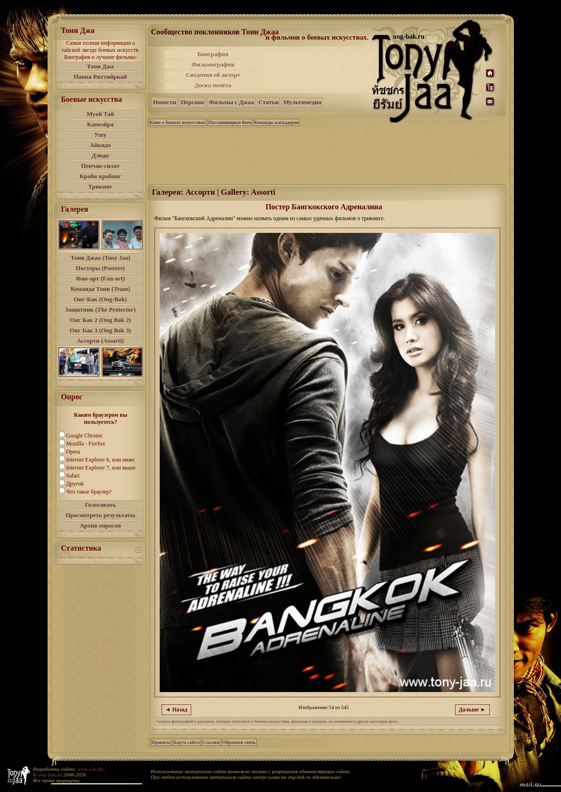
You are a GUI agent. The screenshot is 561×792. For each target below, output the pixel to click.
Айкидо (100, 144)
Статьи (269, 102)
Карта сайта (186, 742)
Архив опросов (100, 525)
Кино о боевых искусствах (178, 122)
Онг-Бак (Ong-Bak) (100, 299)
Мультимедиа (302, 102)
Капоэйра (100, 124)
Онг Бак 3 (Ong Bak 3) (100, 330)
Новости (164, 102)
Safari (73, 475)
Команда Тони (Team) (100, 288)
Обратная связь (239, 742)
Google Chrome (84, 435)
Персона (192, 102)
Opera (73, 451)
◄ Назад (176, 709)
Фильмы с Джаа (231, 102)
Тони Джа (100, 66)
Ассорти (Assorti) (100, 340)
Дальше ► (472, 709)
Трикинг (100, 186)
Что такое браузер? (89, 491)
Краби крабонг (100, 176)
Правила (161, 742)
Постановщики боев (229, 122)
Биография (212, 54)
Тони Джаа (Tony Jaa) (100, 257)
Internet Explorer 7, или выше (101, 467)
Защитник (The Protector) (100, 309)
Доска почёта (213, 85)
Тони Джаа (260, 32)
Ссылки (211, 742)
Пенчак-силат (100, 165)
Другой (75, 483)
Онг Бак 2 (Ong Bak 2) (100, 319)
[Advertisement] (318, 70)
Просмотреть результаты (100, 515)
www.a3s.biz (91, 769)
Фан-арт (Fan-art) (100, 278)
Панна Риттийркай (100, 76)
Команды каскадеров (276, 122)
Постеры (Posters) (100, 268)
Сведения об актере (213, 74)
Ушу (100, 134)
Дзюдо (100, 155)
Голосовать (100, 504)
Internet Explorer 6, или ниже (100, 459)
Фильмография (212, 64)
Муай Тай (100, 113)
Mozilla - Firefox (86, 443)
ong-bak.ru (50, 774)
